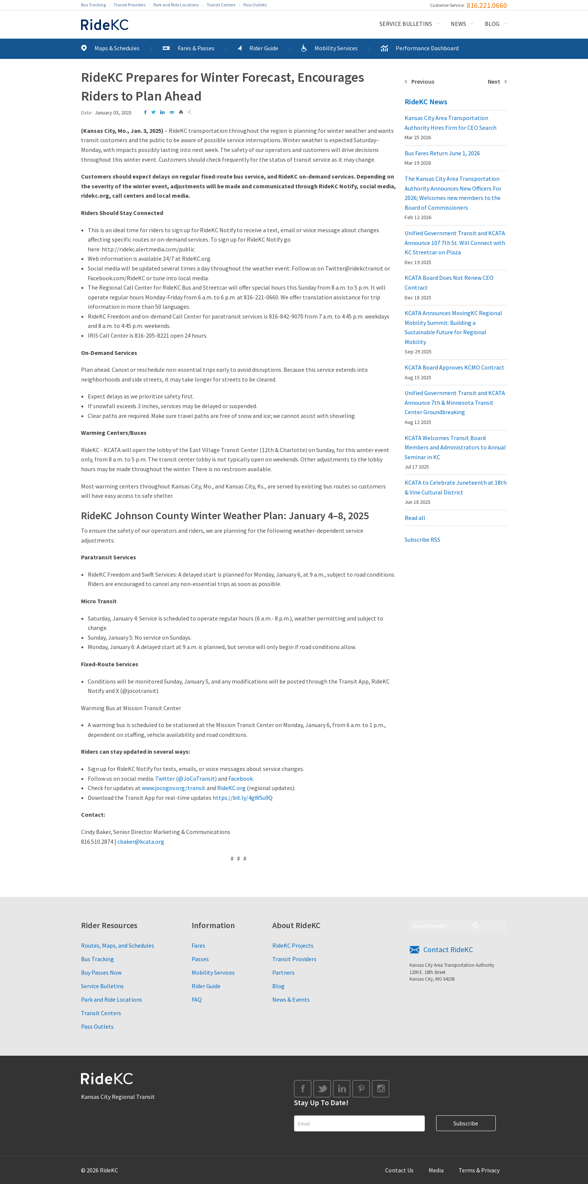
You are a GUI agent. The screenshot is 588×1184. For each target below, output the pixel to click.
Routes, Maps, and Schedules (117, 945)
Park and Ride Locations (176, 5)
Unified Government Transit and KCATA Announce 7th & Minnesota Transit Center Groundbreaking (455, 407)
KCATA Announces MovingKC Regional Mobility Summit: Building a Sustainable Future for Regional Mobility (453, 332)
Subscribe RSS (422, 539)
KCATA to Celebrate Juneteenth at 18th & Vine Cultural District (456, 492)
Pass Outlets (255, 5)
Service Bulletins (406, 23)
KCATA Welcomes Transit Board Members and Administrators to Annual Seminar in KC (455, 452)
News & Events (291, 999)
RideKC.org (231, 788)
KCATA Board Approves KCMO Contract (454, 372)
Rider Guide (263, 48)
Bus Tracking (93, 5)
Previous (422, 81)
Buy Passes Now (101, 972)
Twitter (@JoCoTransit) (186, 778)
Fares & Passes (196, 48)
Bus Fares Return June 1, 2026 (442, 158)
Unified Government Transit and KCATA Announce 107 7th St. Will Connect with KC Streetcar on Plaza (455, 247)
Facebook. (241, 778)
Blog (492, 23)
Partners (283, 972)
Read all (415, 517)
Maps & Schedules (117, 48)
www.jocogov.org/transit (174, 788)
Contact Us (399, 1170)
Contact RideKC (448, 949)
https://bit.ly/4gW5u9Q (243, 797)
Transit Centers (221, 5)
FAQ (197, 999)
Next (494, 81)
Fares (198, 945)
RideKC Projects (293, 945)
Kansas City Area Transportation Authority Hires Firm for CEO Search (450, 127)
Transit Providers (130, 5)
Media (436, 1170)
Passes (200, 959)
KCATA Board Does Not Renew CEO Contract (449, 287)
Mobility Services (336, 48)
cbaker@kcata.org (140, 841)
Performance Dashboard (427, 48)
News (458, 23)
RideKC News (426, 101)
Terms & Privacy (479, 1170)
